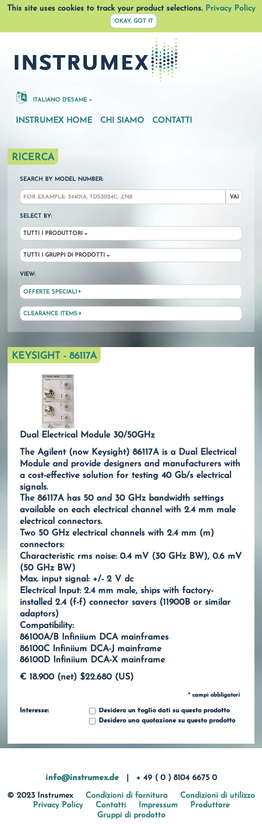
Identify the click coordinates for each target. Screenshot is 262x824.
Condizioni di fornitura (126, 796)
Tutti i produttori (52, 233)
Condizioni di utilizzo (217, 796)
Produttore (210, 805)
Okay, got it (133, 21)
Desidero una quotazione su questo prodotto (162, 721)
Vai (234, 197)
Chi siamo (122, 121)
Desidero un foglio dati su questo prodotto (159, 711)
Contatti (172, 121)
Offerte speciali (52, 292)
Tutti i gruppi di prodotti (64, 255)
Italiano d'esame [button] (51, 97)
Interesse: (34, 711)
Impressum (158, 805)
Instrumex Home (54, 121)
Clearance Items (52, 314)
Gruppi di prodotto (131, 815)
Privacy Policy (230, 9)
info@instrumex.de (82, 778)
